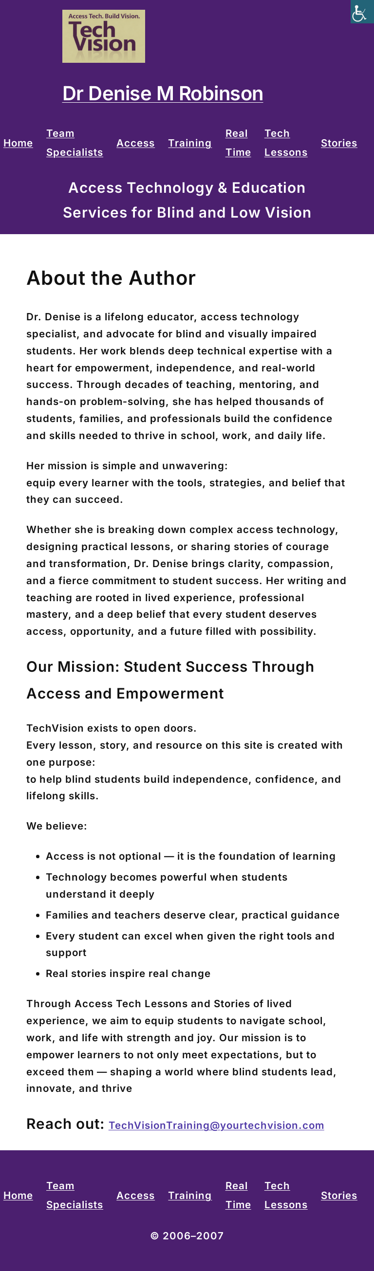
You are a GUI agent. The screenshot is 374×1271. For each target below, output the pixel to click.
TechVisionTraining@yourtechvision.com (216, 1125)
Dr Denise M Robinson (162, 93)
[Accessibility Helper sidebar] (362, 11)
